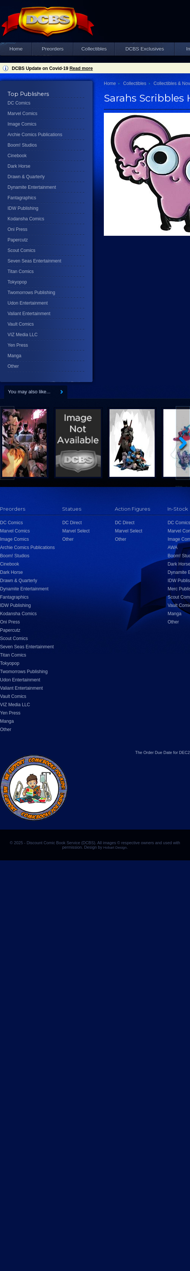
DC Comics (19, 103)
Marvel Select (76, 531)
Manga (14, 355)
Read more (81, 68)
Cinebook (17, 155)
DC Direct (72, 522)
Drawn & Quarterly (26, 176)
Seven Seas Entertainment (34, 261)
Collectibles (93, 49)
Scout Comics (21, 250)
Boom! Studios (22, 145)
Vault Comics (21, 324)
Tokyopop (17, 282)
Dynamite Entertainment (32, 187)
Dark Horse (19, 166)
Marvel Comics (22, 113)
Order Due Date (157, 752)
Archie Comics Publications (35, 134)
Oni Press (17, 229)
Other (13, 366)
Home (16, 49)
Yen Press (18, 345)
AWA (172, 547)
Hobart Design (115, 847)
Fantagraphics (22, 197)
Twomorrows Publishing (31, 292)
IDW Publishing (23, 208)
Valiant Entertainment (29, 313)
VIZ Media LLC (23, 334)
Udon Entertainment (28, 303)
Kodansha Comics (26, 218)
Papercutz (18, 240)
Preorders (53, 49)
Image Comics (22, 124)
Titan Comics (21, 271)
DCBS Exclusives (144, 49)
